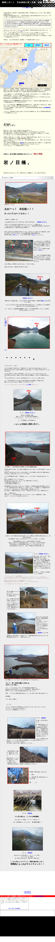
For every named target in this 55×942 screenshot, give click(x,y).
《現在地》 (40, 632)
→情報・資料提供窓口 (39, 896)
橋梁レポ (28, 7)
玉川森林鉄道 (46, 107)
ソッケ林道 (28, 384)
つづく (27, 892)
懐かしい (43, 300)
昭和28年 (47, 45)
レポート (14, 234)
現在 (29, 45)
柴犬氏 (22, 142)
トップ (23, 7)
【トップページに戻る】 (14, 908)
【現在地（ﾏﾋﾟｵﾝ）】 (42, 222)
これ (21, 31)
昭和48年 (38, 45)
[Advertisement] (27, 881)
